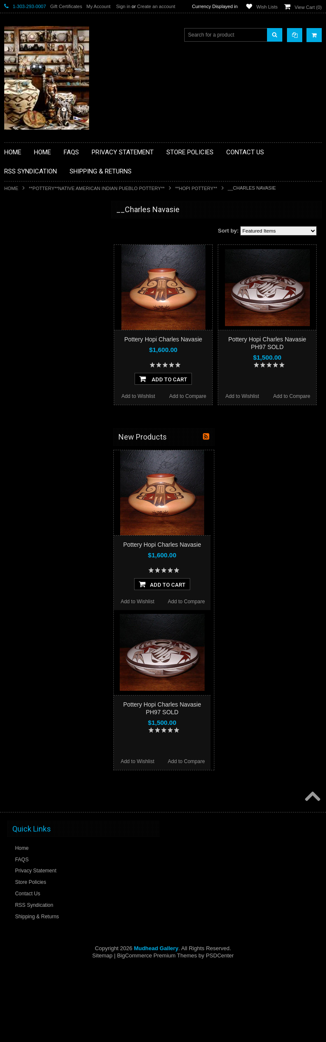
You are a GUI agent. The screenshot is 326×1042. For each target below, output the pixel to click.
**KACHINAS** (26, 344)
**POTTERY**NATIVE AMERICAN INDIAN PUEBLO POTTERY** (97, 188)
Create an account (156, 6)
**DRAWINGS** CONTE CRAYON (48, 315)
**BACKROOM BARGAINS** (42, 229)
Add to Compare (187, 396)
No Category (23, 502)
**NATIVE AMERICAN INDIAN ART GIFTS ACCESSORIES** (49, 362)
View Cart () (308, 7)
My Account (98, 6)
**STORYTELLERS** (33, 488)
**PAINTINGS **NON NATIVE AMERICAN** (42, 261)
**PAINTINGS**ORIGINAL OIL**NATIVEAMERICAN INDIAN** (49, 405)
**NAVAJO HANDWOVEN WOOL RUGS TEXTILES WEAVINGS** (55, 427)
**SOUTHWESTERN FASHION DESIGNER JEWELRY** (44, 448)
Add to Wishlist (138, 396)
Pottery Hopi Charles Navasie (163, 339)
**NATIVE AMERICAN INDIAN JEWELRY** (43, 384)
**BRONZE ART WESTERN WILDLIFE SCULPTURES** (53, 297)
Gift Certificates (66, 6)
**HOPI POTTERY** (196, 188)
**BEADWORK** (28, 280)
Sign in (123, 6)
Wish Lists (267, 6)
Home (11, 188)
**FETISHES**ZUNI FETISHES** (46, 330)
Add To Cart (163, 379)
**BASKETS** (25, 244)
